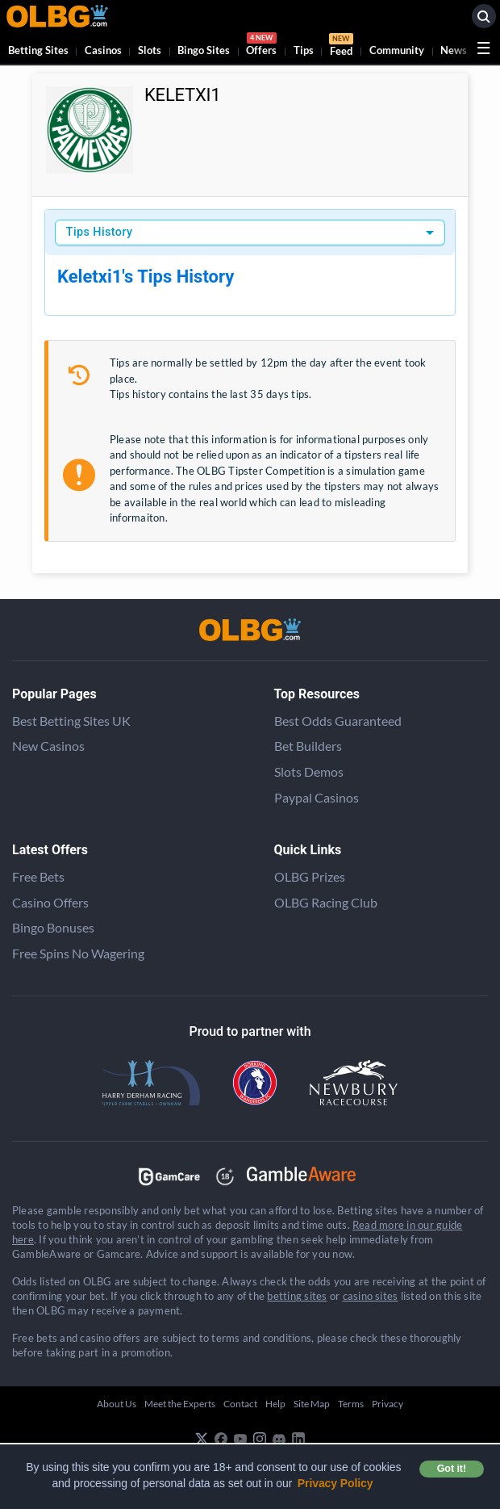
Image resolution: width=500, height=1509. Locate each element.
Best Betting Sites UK (71, 720)
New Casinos (48, 745)
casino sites (370, 1295)
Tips (304, 50)
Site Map (312, 1404)
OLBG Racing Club (325, 902)
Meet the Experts (179, 1404)
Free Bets (38, 876)
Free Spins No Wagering (78, 953)
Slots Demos (309, 771)
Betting (38, 50)
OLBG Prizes (309, 876)
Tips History (99, 232)
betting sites (297, 1295)
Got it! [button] (451, 1468)
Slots (149, 50)
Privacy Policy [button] (335, 1483)
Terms (351, 1404)
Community (396, 50)
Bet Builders (308, 745)
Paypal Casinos (316, 797)
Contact (240, 1404)
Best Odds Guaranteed (338, 720)
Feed (341, 46)
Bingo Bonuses (53, 927)
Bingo (203, 50)
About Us (116, 1404)
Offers (261, 46)
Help (275, 1404)
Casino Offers (50, 902)
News (453, 50)
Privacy (387, 1404)
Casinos (103, 50)
